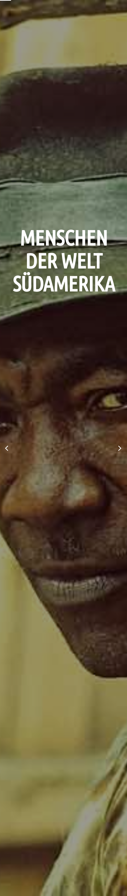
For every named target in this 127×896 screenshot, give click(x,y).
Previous (7, 448)
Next (120, 448)
